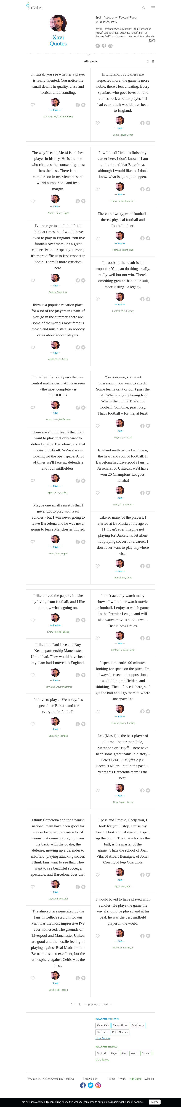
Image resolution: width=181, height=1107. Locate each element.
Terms (111, 1080)
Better (130, 136)
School (121, 887)
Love (51, 737)
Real (57, 991)
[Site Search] (144, 8)
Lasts (55, 420)
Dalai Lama (137, 1026)
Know (50, 633)
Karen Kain (103, 1026)
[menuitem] (148, 62)
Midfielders (64, 420)
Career (113, 202)
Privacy (122, 1080)
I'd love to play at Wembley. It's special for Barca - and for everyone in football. (58, 707)
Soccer (146, 1054)
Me (115, 438)
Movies (124, 651)
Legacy (130, 312)
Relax (131, 651)
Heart (115, 506)
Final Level (69, 1080)
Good (55, 899)
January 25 (102, 23)
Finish (121, 202)
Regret (64, 555)
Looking (64, 493)
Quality (53, 118)
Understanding (65, 118)
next (105, 1005)
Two (131, 251)
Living (66, 633)
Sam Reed (102, 1033)
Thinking (114, 724)
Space (51, 493)
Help (128, 887)
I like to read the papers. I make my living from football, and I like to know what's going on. (58, 602)
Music (58, 360)
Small (46, 118)
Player (123, 136)
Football (117, 251)
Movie (65, 360)
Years (49, 420)
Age (116, 579)
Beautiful (63, 899)
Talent (125, 251)
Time (115, 803)
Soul (121, 506)
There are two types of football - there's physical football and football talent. (123, 221)
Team (47, 688)
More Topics (102, 1060)
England (55, 688)
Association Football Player (120, 18)
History (58, 214)
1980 (114, 23)
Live (65, 293)
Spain (98, 18)
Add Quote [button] (136, 1080)
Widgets (149, 1080)
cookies (40, 1102)
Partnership (66, 688)
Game (116, 136)
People (52, 293)
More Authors (102, 1039)
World (50, 214)
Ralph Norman (120, 1033)
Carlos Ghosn (120, 1026)
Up (50, 899)
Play (57, 493)
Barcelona (130, 202)
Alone (129, 579)
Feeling (64, 991)
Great (59, 293)
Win (123, 312)
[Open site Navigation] (153, 8)
